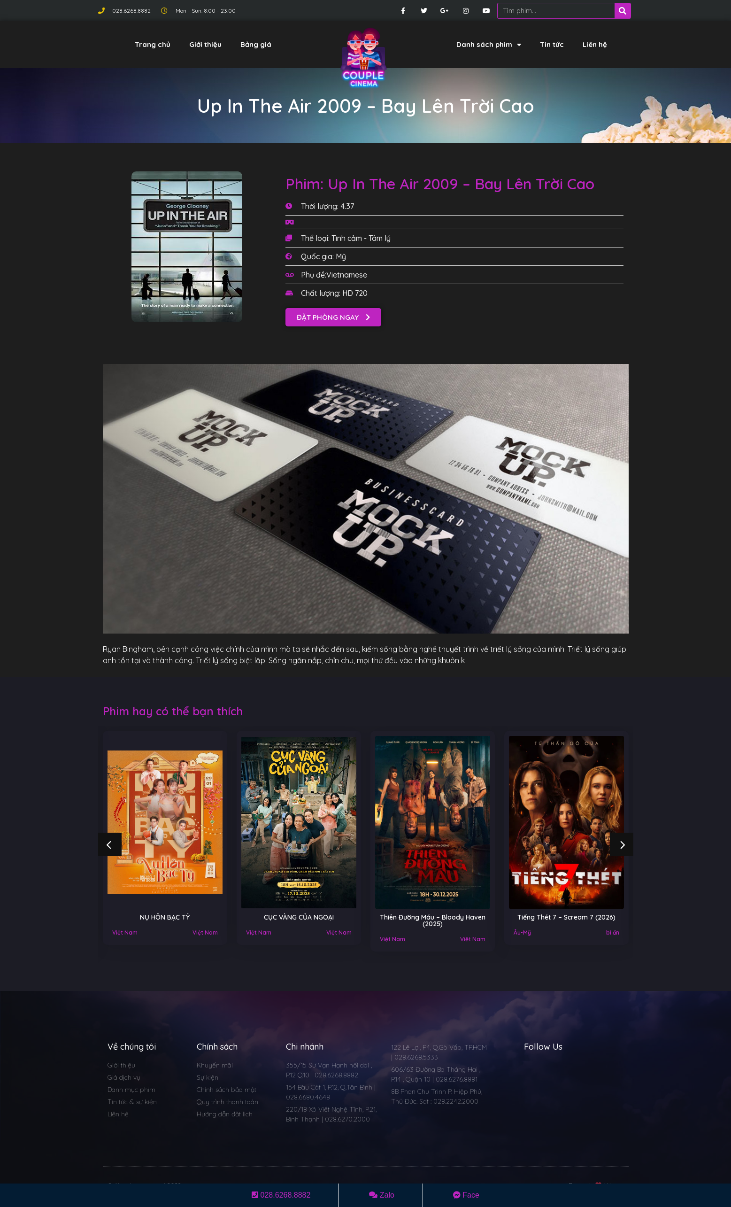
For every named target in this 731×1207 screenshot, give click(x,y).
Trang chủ (152, 44)
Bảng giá (255, 44)
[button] (333, 317)
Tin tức (552, 44)
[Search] (623, 10)
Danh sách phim (488, 45)
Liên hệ (595, 44)
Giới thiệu (205, 44)
